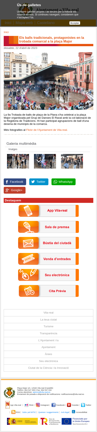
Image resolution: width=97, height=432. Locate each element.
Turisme (49, 326)
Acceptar (74, 23)
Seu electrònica (48, 361)
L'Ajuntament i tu (48, 340)
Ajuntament (48, 347)
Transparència (48, 333)
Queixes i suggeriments (48, 412)
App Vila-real (14, 405)
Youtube (73, 405)
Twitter (40, 181)
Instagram (43, 405)
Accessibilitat (79, 412)
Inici (6, 32)
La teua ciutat (48, 319)
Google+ (16, 190)
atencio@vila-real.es (41, 392)
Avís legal (65, 412)
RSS (15, 412)
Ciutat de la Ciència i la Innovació (48, 367)
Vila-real (48, 312)
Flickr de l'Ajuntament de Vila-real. (47, 129)
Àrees (48, 354)
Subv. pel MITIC (29, 412)
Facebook (16, 181)
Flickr (29, 405)
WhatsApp (66, 181)
